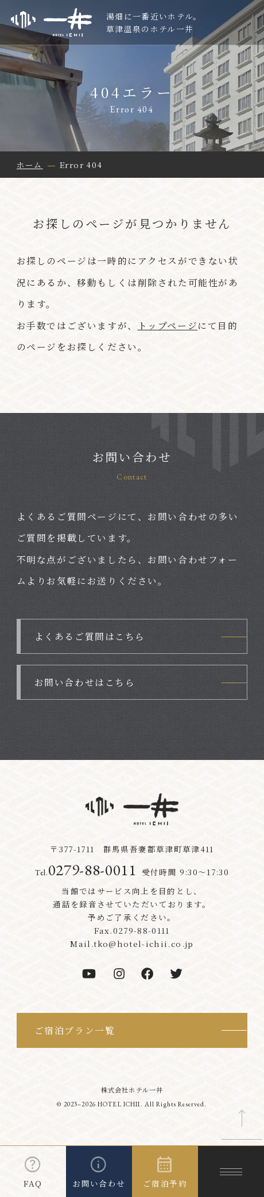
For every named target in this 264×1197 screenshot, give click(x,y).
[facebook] (147, 973)
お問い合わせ (98, 1183)
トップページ (167, 325)
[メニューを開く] (231, 1171)
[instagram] (119, 973)
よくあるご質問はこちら (89, 636)
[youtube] (89, 973)
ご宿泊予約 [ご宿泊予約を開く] (165, 1183)
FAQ (33, 1183)
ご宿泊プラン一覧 (74, 1030)
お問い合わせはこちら (84, 682)
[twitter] (176, 973)
